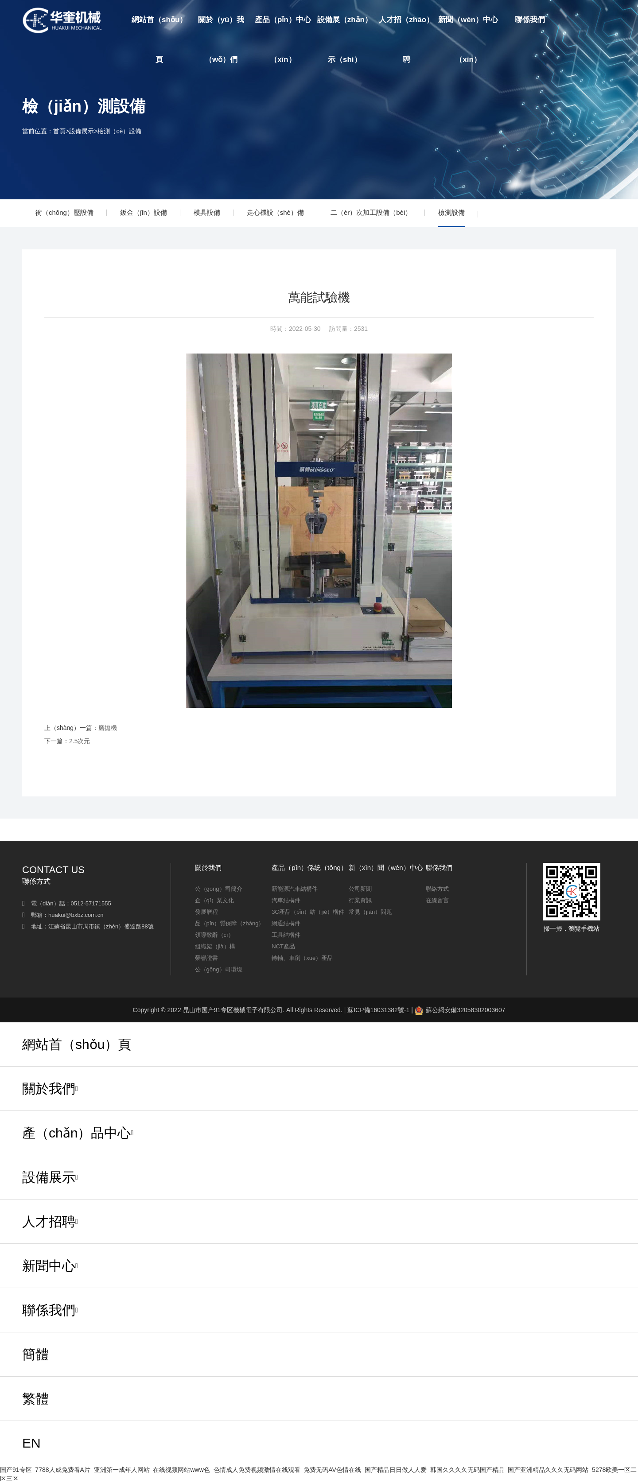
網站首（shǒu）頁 (159, 40)
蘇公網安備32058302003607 (460, 1009)
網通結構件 (286, 923)
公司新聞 (360, 888)
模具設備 (207, 212)
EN (608, 19)
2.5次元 (79, 741)
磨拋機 (107, 727)
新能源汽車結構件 (295, 888)
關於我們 (48, 1088)
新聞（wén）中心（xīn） (468, 40)
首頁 (59, 131)
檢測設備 (451, 212)
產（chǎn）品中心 (76, 1133)
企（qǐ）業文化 (214, 900)
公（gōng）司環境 (218, 969)
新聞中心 (48, 1265)
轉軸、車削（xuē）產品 (302, 958)
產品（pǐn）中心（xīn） (283, 40)
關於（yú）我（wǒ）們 (221, 40)
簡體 (579, 19)
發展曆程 (206, 911)
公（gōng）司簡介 (218, 888)
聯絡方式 (437, 888)
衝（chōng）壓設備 (64, 212)
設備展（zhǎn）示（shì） (344, 40)
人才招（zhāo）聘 (406, 40)
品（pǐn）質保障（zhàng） (230, 923)
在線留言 (437, 900)
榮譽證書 (206, 958)
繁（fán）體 (596, 59)
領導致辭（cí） (214, 935)
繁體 (35, 1398)
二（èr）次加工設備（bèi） (371, 212)
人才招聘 (48, 1221)
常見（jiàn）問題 (370, 911)
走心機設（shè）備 (275, 212)
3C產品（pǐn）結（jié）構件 (308, 911)
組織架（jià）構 (215, 946)
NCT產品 (283, 946)
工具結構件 (286, 935)
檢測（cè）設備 (119, 131)
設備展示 (81, 131)
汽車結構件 (286, 900)
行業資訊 (360, 900)
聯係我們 (530, 20)
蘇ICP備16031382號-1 (378, 1009)
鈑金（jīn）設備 (143, 212)
